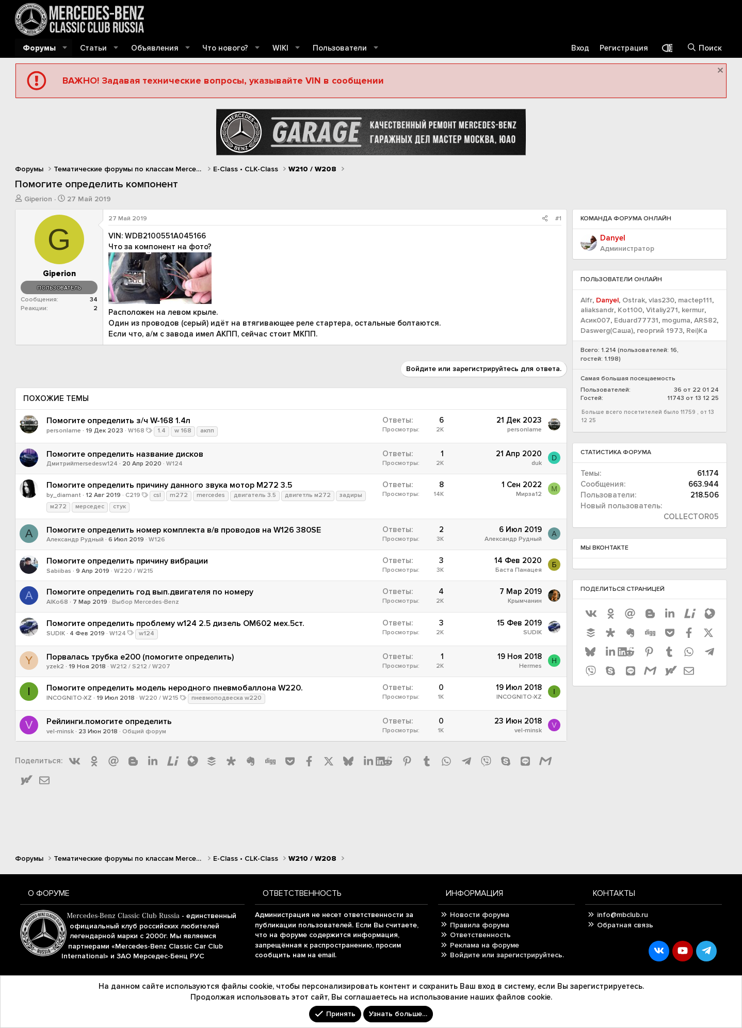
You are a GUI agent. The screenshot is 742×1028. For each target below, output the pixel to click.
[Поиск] (704, 48)
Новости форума (479, 914)
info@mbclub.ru (622, 914)
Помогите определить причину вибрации (127, 561)
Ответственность (480, 934)
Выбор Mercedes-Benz (145, 602)
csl (157, 495)
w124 (146, 633)
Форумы (39, 48)
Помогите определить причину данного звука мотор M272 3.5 (169, 485)
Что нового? (225, 48)
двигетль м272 (308, 495)
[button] (65, 48)
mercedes (211, 495)
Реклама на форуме (484, 945)
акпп (207, 431)
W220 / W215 (133, 571)
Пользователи (340, 48)
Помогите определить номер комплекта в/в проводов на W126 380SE (183, 530)
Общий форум (144, 731)
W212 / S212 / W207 (140, 666)
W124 (174, 464)
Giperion (38, 199)
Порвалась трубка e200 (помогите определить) (140, 657)
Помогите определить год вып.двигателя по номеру (149, 592)
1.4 (161, 431)
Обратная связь (625, 925)
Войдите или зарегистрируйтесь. (507, 955)
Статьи (93, 48)
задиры (351, 495)
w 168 (182, 431)
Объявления (155, 48)
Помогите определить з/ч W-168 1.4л (118, 420)
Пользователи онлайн (621, 279)
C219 (132, 495)
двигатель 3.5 (255, 495)
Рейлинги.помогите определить (109, 721)
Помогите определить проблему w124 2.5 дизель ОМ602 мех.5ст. (175, 623)
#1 (558, 218)
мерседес (89, 506)
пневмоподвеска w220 (226, 698)
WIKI (280, 48)
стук (119, 506)
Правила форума (479, 925)
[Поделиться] (545, 219)
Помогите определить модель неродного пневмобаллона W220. (174, 688)
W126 (157, 539)
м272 (58, 506)
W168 (136, 431)
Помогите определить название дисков (124, 454)
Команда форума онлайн (625, 218)
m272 (179, 495)
